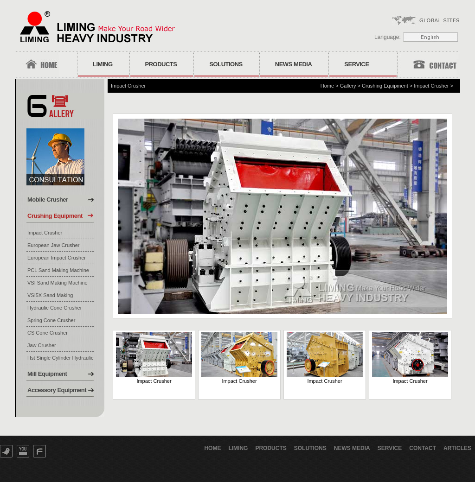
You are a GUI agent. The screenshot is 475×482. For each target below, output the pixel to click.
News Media (293, 64)
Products (161, 64)
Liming (103, 64)
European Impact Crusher (56, 257)
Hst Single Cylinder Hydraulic (60, 358)
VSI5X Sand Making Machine (50, 295)
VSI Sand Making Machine (57, 282)
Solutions (225, 64)
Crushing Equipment (55, 215)
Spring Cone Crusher (51, 320)
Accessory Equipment (56, 390)
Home (327, 86)
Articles (457, 448)
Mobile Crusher (47, 199)
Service (356, 64)
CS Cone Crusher (47, 333)
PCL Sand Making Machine (58, 270)
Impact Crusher (44, 232)
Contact (422, 448)
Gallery (348, 86)
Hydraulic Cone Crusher (54, 308)
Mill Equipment (47, 373)
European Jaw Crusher (53, 245)
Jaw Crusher (41, 345)
